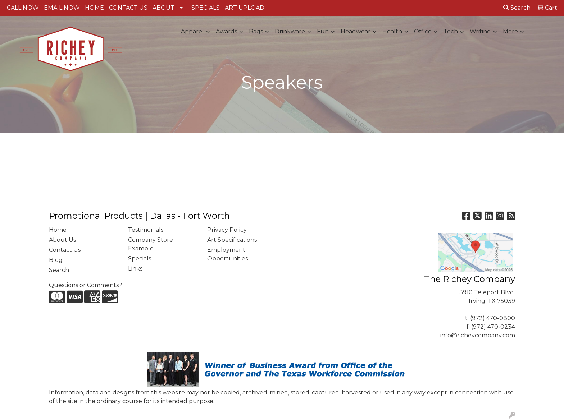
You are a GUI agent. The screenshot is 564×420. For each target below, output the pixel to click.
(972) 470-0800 (492, 318)
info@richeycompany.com (477, 335)
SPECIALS (205, 7)
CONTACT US (128, 7)
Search (517, 7)
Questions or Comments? (85, 285)
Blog (56, 260)
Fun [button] (323, 31)
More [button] (510, 31)
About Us (62, 239)
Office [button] (423, 31)
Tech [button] (451, 31)
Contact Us (65, 249)
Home (58, 229)
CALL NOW (23, 7)
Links (135, 268)
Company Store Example (150, 244)
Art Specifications (232, 239)
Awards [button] (226, 31)
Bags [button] (256, 31)
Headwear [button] (355, 31)
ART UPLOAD (244, 7)
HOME (94, 7)
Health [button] (392, 31)
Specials (139, 258)
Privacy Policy (227, 229)
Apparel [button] (192, 31)
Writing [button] (480, 31)
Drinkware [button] (290, 31)
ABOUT (163, 7)
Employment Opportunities (227, 254)
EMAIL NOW (62, 7)
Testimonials (145, 229)
